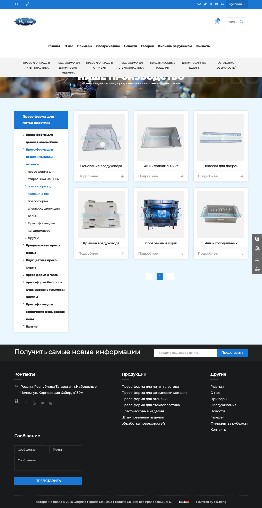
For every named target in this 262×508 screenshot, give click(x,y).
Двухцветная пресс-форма (39, 263)
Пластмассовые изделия (162, 65)
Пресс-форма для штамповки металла (67, 67)
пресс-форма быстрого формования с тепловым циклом (42, 289)
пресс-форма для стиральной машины (41, 175)
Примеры (84, 46)
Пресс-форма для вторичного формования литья (42, 312)
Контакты (203, 46)
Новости (130, 46)
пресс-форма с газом (39, 275)
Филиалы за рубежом (175, 46)
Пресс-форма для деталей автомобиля (39, 138)
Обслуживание (108, 46)
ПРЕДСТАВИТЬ (48, 481)
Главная (54, 46)
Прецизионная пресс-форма (40, 249)
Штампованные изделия (194, 65)
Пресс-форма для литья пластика (36, 65)
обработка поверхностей (226, 65)
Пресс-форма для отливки (99, 65)
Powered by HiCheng (211, 502)
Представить (232, 353)
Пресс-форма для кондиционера (38, 226)
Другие (30, 238)
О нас (68, 46)
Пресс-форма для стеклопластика (131, 65)
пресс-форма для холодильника (38, 190)
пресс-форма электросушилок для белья (41, 208)
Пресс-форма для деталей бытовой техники (36, 157)
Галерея (147, 46)
